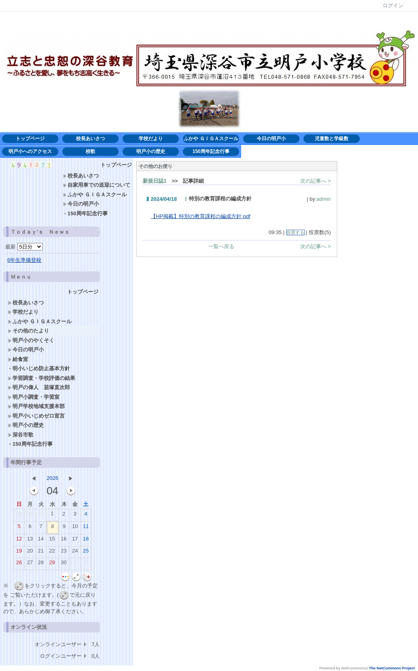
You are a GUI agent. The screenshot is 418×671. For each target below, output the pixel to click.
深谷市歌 (20, 435)
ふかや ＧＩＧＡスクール (211, 138)
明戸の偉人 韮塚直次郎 (39, 387)
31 (40, 515)
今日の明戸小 (271, 138)
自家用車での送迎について (96, 185)
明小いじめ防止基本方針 (41, 368)
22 (52, 552)
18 (85, 540)
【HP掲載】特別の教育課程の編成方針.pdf (200, 216)
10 (75, 528)
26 (19, 564)
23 (63, 552)
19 (19, 552)
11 (85, 528)
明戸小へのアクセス (30, 151)
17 (75, 540)
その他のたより (28, 331)
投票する (295, 232)
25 (85, 552)
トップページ (30, 138)
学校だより (153, 138)
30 (30, 515)
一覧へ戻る (221, 246)
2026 (52, 478)
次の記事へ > (315, 181)
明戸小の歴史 (150, 151)
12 (19, 540)
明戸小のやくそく (31, 340)
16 (63, 540)
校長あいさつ (90, 138)
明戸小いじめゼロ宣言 (36, 416)
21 (40, 552)
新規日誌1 (154, 181)
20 (30, 552)
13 (30, 540)
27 (30, 564)
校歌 (90, 151)
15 (52, 540)
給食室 (18, 359)
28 (40, 564)
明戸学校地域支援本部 (36, 406)
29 (19, 515)
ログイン (393, 5)
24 (75, 552)
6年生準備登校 (24, 260)
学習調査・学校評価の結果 (41, 378)
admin (324, 199)
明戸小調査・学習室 (33, 397)
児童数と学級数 (331, 138)
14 (40, 540)
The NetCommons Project (392, 668)
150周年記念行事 (211, 151)
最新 (24, 247)
